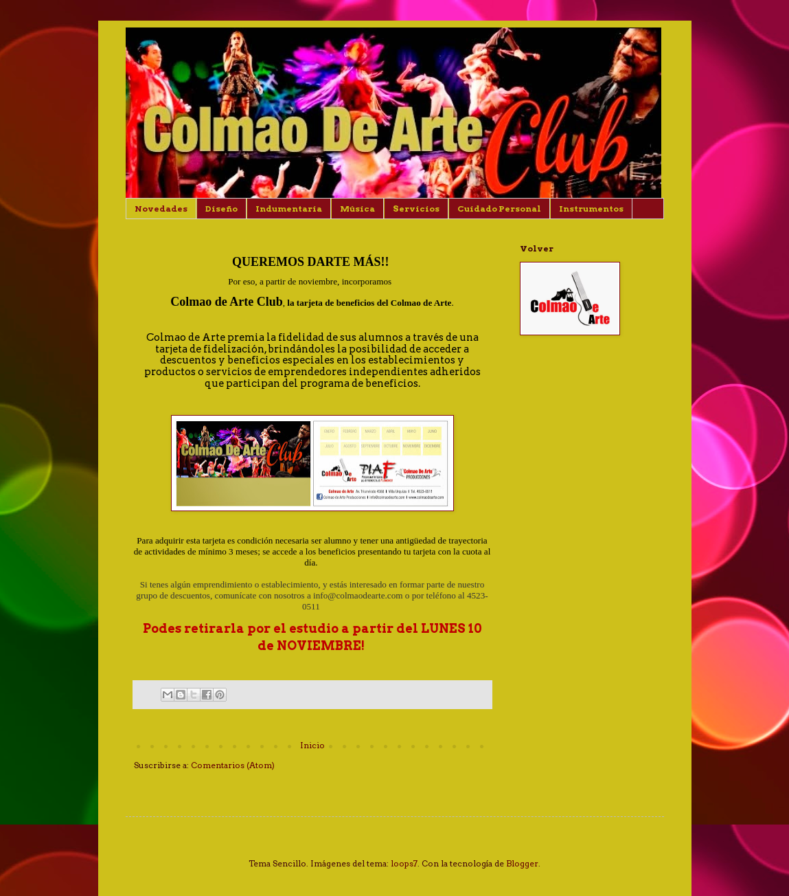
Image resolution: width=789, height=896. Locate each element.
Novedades (161, 208)
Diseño (221, 208)
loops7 (404, 863)
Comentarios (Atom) (233, 765)
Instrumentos (591, 208)
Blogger (522, 863)
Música (357, 208)
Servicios (416, 208)
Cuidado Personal (499, 208)
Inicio (312, 745)
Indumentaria (288, 208)
